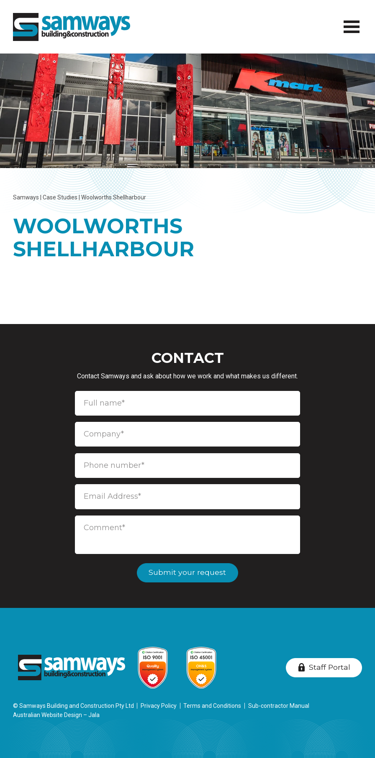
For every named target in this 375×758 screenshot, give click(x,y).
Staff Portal (329, 667)
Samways (26, 197)
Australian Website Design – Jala (56, 715)
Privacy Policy (159, 705)
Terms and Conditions (212, 705)
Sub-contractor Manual (278, 705)
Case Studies (60, 197)
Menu (350, 22)
